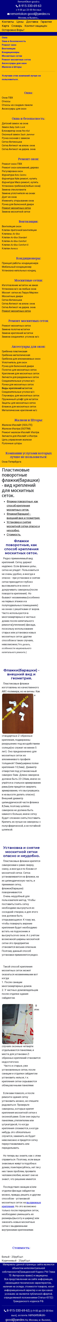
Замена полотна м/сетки (16, 329)
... (38, 17)
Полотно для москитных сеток (19, 369)
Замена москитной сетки (16, 211)
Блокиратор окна (15, 130)
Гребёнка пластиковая (14, 351)
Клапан (14, 237)
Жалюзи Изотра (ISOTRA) (16, 428)
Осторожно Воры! (13, 30)
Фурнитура (14, 174)
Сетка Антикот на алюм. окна (18, 145)
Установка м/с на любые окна (19, 288)
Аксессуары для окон (14, 63)
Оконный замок (18, 134)
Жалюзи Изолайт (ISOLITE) (17, 425)
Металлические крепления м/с (19, 410)
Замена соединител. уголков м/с (20, 336)
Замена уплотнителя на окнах (18, 193)
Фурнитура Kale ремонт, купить (19, 178)
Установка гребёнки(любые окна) (21, 185)
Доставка (32, 21)
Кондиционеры (10, 52)
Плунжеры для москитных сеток (20, 395)
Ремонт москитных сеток (16, 59)
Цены (20, 21)
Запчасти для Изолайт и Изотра (19, 436)
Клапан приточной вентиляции (19, 230)
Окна (4, 37)
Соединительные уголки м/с (18, 380)
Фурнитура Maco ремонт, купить (20, 182)
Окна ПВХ (7, 97)
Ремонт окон (9, 45)
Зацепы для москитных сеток (19, 402)
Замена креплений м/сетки (17, 333)
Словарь (16, 25)
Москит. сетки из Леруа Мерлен (20, 292)
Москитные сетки (12, 56)
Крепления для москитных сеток (20, 373)
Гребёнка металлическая (16, 355)
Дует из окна (9, 197)
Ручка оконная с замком (16, 138)
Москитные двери (12, 296)
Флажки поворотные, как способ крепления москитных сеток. (22, 505)
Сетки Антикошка (12, 141)
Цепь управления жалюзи (17, 439)
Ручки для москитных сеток (18, 384)
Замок (13, 127)
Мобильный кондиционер (16, 266)
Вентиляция (8, 48)
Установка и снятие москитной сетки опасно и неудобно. (23, 526)
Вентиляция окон (11, 226)
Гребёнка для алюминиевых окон (21, 358)
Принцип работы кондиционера (20, 263)
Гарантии (46, 21)
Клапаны (11, 233)
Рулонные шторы (12, 443)
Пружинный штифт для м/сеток (20, 399)
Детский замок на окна (15, 123)
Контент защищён (35, 25)
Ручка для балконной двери (18, 204)
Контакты (8, 21)
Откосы (6, 101)
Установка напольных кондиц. (19, 270)
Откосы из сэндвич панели (17, 105)
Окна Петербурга (11, 461)
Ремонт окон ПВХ (12, 163)
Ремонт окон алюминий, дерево (20, 167)
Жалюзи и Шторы (12, 67)
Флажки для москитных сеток (19, 406)
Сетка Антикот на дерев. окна (18, 149)
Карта (5, 25)
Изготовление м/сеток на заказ (20, 285)
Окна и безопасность (14, 41)
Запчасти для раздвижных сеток (20, 377)
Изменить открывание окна (18, 200)
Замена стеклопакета (14, 189)
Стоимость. (14, 534)
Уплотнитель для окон (14, 362)
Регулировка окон (12, 171)
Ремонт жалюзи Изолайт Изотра (20, 432)
